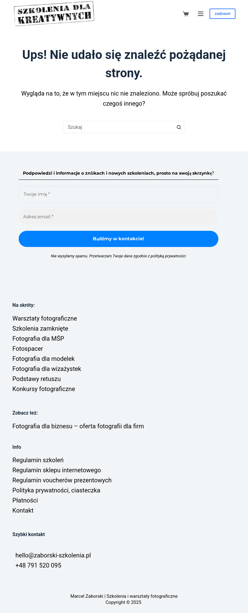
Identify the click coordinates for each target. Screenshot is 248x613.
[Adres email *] (118, 217)
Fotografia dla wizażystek (47, 368)
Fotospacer (28, 348)
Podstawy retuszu (37, 379)
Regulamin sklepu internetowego (57, 470)
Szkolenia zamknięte (40, 328)
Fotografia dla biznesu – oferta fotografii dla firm (78, 426)
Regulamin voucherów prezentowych (62, 480)
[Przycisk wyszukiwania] (179, 127)
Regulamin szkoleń (38, 460)
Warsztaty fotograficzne (45, 318)
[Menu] (200, 13)
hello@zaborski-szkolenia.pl (53, 555)
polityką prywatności (168, 256)
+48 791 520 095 (38, 565)
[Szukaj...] (118, 127)
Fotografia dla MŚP (38, 338)
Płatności (25, 500)
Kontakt (23, 510)
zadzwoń (223, 13)
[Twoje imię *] (118, 194)
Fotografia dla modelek (44, 358)
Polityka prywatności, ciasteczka (56, 490)
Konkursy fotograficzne (44, 389)
